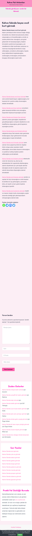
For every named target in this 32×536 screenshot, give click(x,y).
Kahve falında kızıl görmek (10, 451)
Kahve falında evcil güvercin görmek (13, 191)
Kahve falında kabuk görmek (11, 457)
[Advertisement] (16, 77)
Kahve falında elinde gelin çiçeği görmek (14, 419)
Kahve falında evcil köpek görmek (12, 158)
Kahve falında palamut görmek (11, 467)
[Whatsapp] (3, 205)
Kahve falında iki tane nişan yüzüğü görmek (15, 424)
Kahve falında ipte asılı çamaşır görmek (14, 414)
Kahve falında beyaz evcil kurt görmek (14, 96)
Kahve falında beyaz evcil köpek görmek (14, 131)
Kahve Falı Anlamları (16, 2)
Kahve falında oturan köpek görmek (13, 430)
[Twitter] (13, 205)
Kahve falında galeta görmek (11, 461)
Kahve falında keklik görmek (11, 403)
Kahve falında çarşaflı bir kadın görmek (14, 395)
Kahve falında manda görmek (11, 470)
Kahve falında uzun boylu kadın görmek (14, 409)
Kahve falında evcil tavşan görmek (12, 177)
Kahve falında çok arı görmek (11, 454)
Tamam (20, 534)
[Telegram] (7, 205)
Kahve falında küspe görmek (11, 464)
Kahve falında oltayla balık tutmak (12, 390)
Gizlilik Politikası (16, 527)
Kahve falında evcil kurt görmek (12, 108)
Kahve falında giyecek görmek (11, 479)
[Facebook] (10, 205)
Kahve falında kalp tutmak (10, 400)
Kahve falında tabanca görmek (11, 476)
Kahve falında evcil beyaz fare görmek (14, 117)
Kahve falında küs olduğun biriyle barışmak (15, 435)
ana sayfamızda (20, 500)
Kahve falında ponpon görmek (11, 473)
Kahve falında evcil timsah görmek (12, 142)
